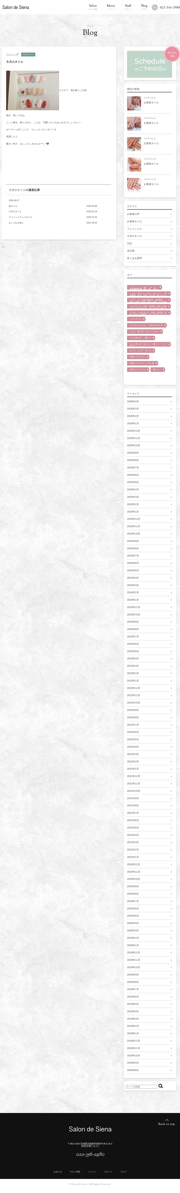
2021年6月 (133, 820)
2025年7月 (133, 467)
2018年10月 (133, 1055)
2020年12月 (133, 864)
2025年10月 (133, 445)
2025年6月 (133, 475)
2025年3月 (133, 496)
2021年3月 (133, 842)
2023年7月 (133, 636)
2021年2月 (133, 849)
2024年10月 (133, 533)
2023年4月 (133, 658)
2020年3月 (133, 930)
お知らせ (57, 1171)
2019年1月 (133, 1033)
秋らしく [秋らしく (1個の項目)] (157, 369)
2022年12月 (133, 688)
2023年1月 (133, 680)
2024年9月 (133, 541)
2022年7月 (133, 724)
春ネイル (13, 206)
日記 (129, 243)
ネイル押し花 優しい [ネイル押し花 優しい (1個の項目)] (140, 338)
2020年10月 (133, 879)
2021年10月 (133, 790)
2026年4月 (133, 401)
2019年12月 (133, 952)
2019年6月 (133, 996)
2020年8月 (133, 893)
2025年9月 (133, 452)
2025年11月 (133, 438)
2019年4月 (133, 1011)
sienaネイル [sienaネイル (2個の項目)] (144, 288)
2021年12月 (133, 776)
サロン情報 (92, 7)
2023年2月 (133, 673)
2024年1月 (133, 599)
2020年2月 (133, 937)
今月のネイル (17, 189)
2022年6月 (133, 732)
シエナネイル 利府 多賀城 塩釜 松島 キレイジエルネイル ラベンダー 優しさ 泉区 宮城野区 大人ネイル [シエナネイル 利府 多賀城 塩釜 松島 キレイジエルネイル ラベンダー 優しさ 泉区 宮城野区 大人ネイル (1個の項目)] (149, 307)
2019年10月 (133, 967)
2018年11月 (133, 1048)
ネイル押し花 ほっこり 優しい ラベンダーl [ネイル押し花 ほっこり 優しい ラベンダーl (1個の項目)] (148, 345)
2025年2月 (133, 504)
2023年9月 (133, 621)
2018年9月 (133, 1062)
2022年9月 (133, 710)
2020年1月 (133, 945)
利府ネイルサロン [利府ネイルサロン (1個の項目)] (137, 357)
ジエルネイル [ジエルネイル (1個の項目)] (135, 319)
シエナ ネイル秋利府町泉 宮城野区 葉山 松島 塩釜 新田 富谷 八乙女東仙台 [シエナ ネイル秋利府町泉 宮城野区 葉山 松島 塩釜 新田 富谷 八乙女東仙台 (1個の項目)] (148, 300)
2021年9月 (133, 798)
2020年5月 (133, 915)
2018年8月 (133, 1070)
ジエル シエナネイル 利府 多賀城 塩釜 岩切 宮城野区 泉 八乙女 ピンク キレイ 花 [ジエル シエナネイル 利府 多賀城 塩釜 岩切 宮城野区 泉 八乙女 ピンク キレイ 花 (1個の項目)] (149, 313)
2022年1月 (133, 768)
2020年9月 (133, 886)
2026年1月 (133, 423)
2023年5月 (133, 651)
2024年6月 (133, 563)
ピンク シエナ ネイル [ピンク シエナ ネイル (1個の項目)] (140, 350)
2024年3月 (133, 585)
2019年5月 (133, 1004)
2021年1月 (133, 857)
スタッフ (128, 7)
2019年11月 (133, 959)
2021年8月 (133, 805)
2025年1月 (133, 511)
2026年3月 (133, 408)
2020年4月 (133, 923)
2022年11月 (133, 695)
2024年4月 (133, 577)
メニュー (111, 7)
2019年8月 (133, 982)
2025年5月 (133, 482)
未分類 (130, 250)
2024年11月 (133, 526)
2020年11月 (133, 871)
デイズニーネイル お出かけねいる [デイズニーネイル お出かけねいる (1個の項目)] (146, 325)
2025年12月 (133, 430)
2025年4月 (133, 489)
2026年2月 (133, 416)
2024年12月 (133, 518)
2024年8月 (133, 548)
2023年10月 (133, 614)
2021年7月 (133, 812)
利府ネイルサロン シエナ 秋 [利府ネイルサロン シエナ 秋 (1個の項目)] (142, 363)
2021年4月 (133, 835)
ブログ (144, 7)
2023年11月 (133, 607)
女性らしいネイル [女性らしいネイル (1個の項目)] (137, 369)
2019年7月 (133, 989)
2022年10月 (133, 702)
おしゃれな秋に (16, 223)
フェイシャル (134, 228)
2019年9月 (133, 974)
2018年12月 (133, 1040)
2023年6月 (133, 643)
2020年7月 (133, 901)
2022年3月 (133, 754)
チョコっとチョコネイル (20, 217)
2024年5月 (133, 570)
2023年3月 (133, 665)
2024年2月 (133, 592)
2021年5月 (133, 827)
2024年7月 (133, 555)
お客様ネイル (134, 221)
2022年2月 (133, 761)
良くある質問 (134, 258)
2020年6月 (133, 908)
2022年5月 (133, 739)
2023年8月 (133, 629)
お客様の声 (133, 214)
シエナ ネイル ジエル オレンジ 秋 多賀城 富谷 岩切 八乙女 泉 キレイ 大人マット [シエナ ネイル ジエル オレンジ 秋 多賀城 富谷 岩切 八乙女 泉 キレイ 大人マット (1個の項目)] (149, 294)
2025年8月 (133, 460)
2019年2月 (133, 1026)
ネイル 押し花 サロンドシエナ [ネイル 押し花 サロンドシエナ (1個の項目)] (144, 331)
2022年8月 (133, 717)
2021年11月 (133, 783)
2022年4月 (133, 746)
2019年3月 (133, 1018)
